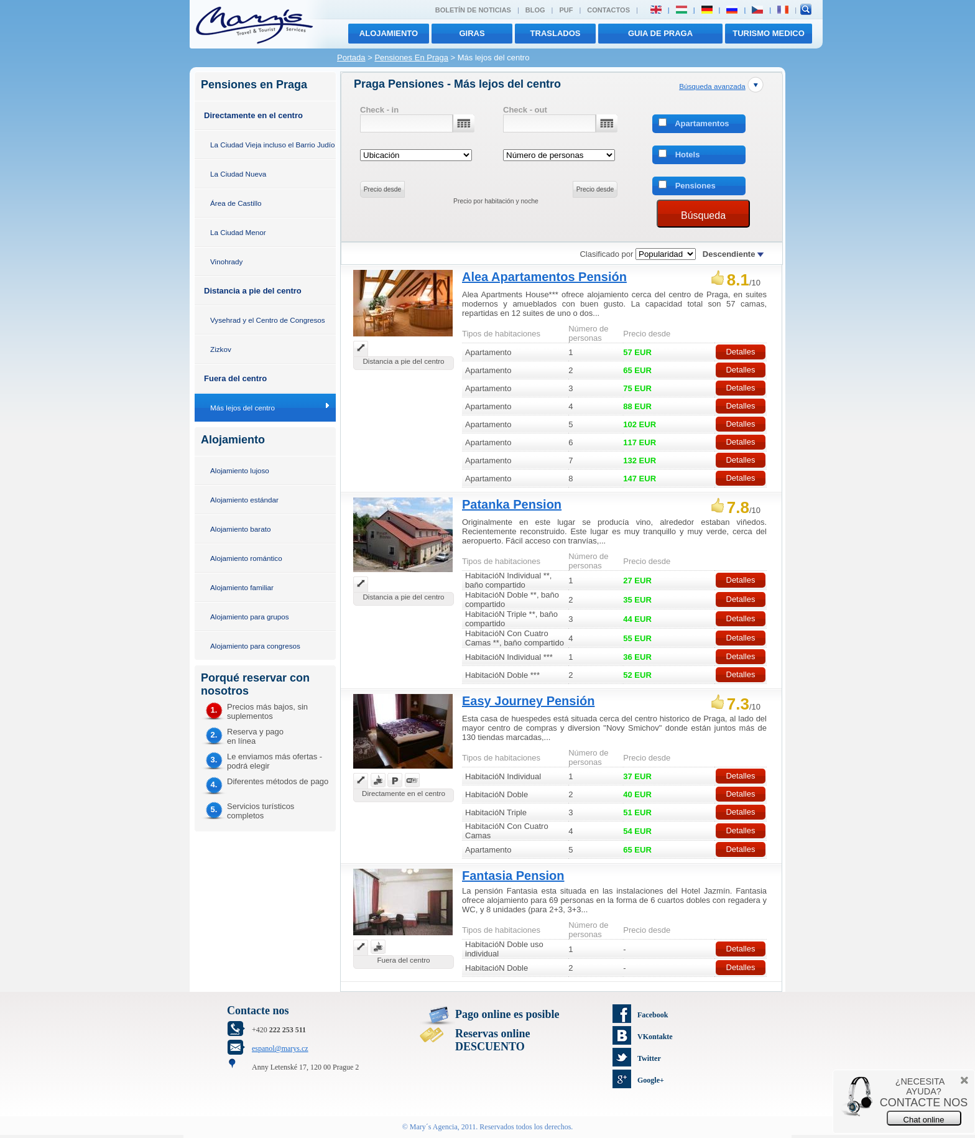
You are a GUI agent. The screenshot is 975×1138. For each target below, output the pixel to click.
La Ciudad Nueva (238, 174)
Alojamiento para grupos (249, 617)
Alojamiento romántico (246, 558)
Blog (535, 10)
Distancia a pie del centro (253, 290)
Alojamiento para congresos (255, 646)
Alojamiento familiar (242, 587)
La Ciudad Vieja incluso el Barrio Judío (272, 145)
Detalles (740, 351)
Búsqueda (703, 215)
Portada (351, 57)
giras (471, 33)
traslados (555, 33)
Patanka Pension (511, 504)
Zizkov (220, 349)
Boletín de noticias (473, 10)
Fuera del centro (235, 378)
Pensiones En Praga (411, 57)
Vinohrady (226, 261)
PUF (566, 10)
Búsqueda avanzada (712, 86)
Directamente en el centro (253, 115)
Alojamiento (388, 33)
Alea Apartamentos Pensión (544, 277)
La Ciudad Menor (238, 232)
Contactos (608, 10)
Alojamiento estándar (244, 500)
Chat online (924, 1119)
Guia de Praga (660, 33)
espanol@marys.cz (280, 1048)
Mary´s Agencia (434, 1126)
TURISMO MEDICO (768, 33)
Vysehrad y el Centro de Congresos (267, 320)
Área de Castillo (236, 203)
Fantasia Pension (513, 875)
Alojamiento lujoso (239, 470)
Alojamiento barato (240, 529)
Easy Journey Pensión (528, 701)
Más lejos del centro (242, 408)
